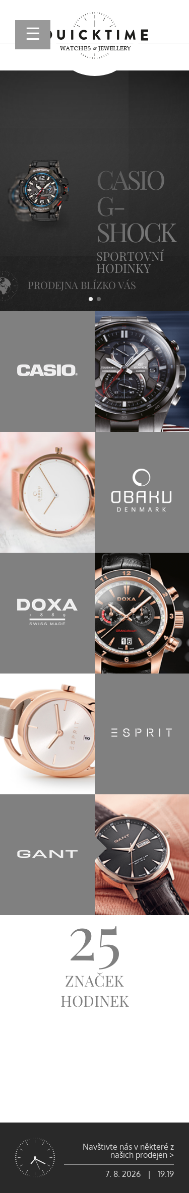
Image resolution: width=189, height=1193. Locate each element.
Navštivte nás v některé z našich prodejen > (128, 1151)
